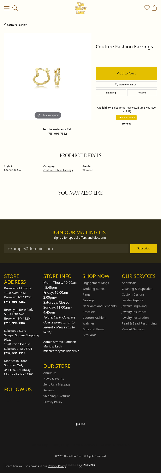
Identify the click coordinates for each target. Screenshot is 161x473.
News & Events (53, 379)
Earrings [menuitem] (88, 300)
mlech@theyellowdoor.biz (61, 351)
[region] (47, 76)
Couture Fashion (17, 24)
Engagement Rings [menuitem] (96, 283)
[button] (15, 8)
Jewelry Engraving (134, 306)
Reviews (49, 390)
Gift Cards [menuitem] (89, 335)
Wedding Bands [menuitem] (94, 289)
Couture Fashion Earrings (58, 170)
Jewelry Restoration (135, 318)
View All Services (133, 329)
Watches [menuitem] (88, 323)
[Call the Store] (14, 302)
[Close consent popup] (80, 466)
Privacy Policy (52, 402)
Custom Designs (133, 294)
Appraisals (129, 283)
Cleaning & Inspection (137, 289)
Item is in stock (126, 117)
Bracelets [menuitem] (89, 312)
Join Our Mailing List (81, 232)
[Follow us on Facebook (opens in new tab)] (18, 397)
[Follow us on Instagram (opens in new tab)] (8, 397)
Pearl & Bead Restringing (139, 323)
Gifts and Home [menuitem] (93, 329)
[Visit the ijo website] (80, 424)
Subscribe (143, 248)
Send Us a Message (56, 384)
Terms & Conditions (85, 445)
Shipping (111, 93)
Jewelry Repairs (132, 300)
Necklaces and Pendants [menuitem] (100, 306)
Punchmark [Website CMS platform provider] (88, 464)
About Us (49, 373)
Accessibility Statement (115, 445)
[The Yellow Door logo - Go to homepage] (81, 8)
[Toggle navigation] (6, 8)
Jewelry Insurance (134, 312)
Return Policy (39, 445)
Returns (142, 93)
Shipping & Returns (57, 396)
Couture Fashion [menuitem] (94, 318)
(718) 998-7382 (57, 133)
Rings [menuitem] (86, 294)
